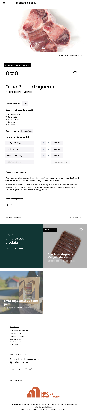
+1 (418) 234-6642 (21, 362)
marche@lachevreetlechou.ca (26, 359)
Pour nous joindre (19, 354)
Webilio (26, 404)
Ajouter (57, 143)
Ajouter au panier (60, 162)
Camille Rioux (46, 407)
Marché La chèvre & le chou (33, 409)
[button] (6, 30)
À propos (14, 326)
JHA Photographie (54, 404)
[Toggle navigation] (4, 3)
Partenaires (16, 380)
